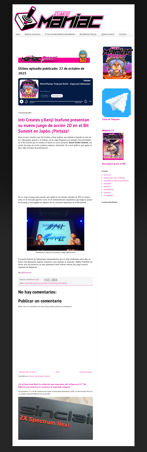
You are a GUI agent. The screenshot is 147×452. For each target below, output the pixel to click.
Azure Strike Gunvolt (31, 283)
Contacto (122, 34)
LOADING (107, 192)
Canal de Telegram (111, 119)
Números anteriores (32, 34)
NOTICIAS (107, 175)
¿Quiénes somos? (107, 34)
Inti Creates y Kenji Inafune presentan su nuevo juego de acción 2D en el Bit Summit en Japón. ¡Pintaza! (53, 125)
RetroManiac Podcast (88, 34)
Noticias (64, 283)
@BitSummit (26, 272)
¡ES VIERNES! (108, 195)
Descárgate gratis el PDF (114, 163)
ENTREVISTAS (109, 189)
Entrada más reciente (27, 372)
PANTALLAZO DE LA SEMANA (114, 178)
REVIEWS (107, 187)
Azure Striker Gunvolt (46, 283)
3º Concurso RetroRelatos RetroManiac (60, 34)
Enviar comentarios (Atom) (39, 376)
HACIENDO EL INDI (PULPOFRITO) (116, 181)
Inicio (18, 34)
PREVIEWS (107, 184)
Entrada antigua (86, 372)
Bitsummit (57, 283)
